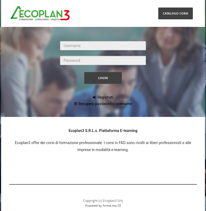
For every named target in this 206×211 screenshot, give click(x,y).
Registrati (105, 97)
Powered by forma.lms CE (103, 205)
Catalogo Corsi (175, 13)
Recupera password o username (105, 104)
